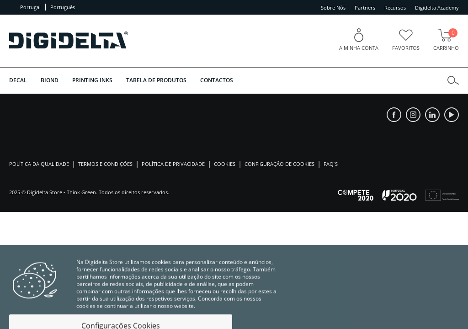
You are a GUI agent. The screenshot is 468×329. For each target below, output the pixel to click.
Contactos (216, 80)
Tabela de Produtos (156, 80)
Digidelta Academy (437, 7)
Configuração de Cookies (279, 163)
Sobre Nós (333, 7)
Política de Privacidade (173, 163)
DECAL (18, 80)
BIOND (49, 80)
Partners (365, 7)
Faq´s (331, 163)
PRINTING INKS (92, 80)
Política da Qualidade (39, 163)
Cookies (224, 163)
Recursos (395, 7)
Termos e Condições (105, 163)
